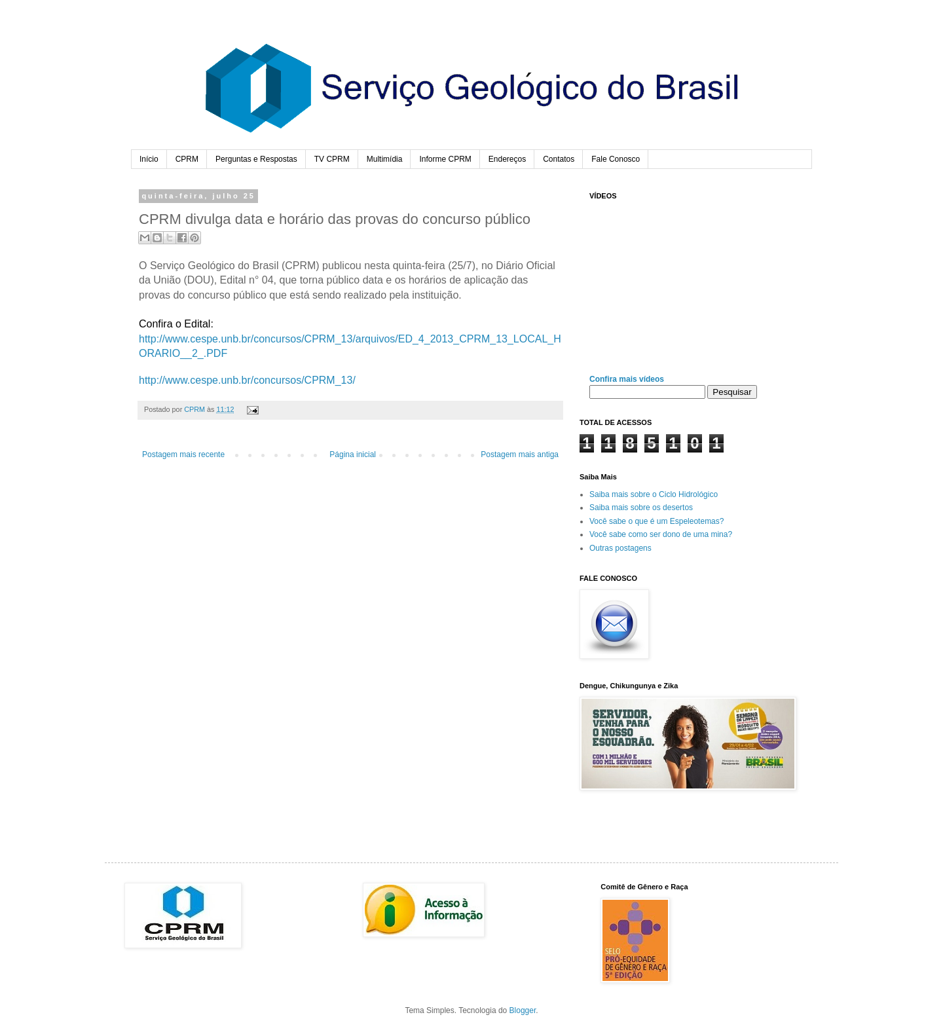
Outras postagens (620, 548)
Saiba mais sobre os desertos (641, 507)
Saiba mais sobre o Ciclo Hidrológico (653, 494)
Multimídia (385, 159)
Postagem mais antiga (520, 454)
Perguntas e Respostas (256, 159)
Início (148, 159)
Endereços (507, 159)
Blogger (522, 1010)
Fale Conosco (615, 159)
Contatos (558, 159)
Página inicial (352, 454)
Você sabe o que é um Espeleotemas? (656, 521)
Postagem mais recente (183, 454)
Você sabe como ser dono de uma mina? (660, 534)
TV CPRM (332, 159)
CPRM (187, 159)
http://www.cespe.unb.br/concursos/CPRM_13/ (247, 380)
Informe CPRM (445, 159)
